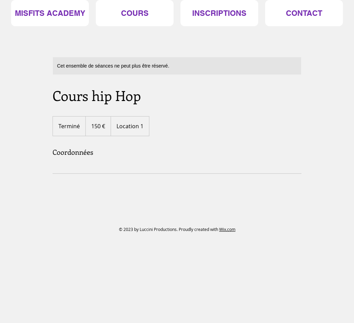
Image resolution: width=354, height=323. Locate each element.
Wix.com (227, 229)
